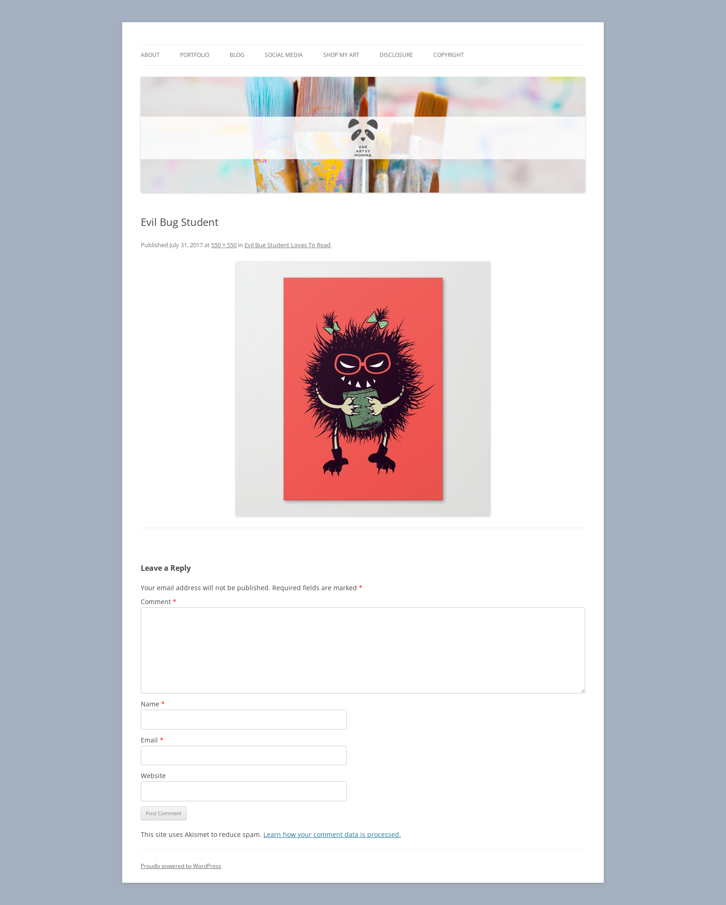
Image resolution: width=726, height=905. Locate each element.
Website (153, 775)
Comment (158, 601)
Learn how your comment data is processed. (332, 834)
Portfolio (194, 55)
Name (153, 703)
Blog (237, 55)
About (150, 55)
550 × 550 (224, 245)
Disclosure (396, 55)
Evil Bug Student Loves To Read (287, 245)
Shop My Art (341, 55)
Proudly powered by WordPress (181, 866)
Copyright (448, 55)
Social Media (284, 55)
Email (152, 740)
